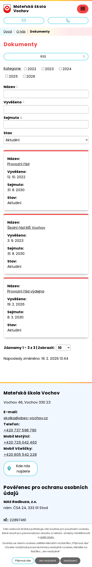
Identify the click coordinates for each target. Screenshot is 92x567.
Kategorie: (12, 68)
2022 (32, 68)
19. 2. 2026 (15, 304)
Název (9, 86)
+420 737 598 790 (20, 430)
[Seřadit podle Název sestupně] (17, 87)
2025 (13, 76)
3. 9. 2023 (15, 240)
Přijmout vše (23, 560)
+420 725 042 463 (20, 442)
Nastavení (70, 560)
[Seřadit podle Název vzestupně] (17, 86)
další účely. (47, 537)
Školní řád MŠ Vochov (26, 227)
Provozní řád (18, 163)
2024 (67, 68)
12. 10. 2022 (16, 176)
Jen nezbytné (47, 560)
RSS (63, 56)
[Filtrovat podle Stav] (46, 140)
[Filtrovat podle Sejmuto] (46, 124)
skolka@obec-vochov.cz (26, 418)
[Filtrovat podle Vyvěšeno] (46, 109)
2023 (49, 68)
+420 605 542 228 (20, 454)
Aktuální (14, 202)
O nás (20, 31)
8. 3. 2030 (15, 317)
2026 (30, 76)
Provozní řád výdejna (25, 291)
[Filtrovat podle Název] (46, 94)
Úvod (8, 31)
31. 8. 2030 (15, 189)
